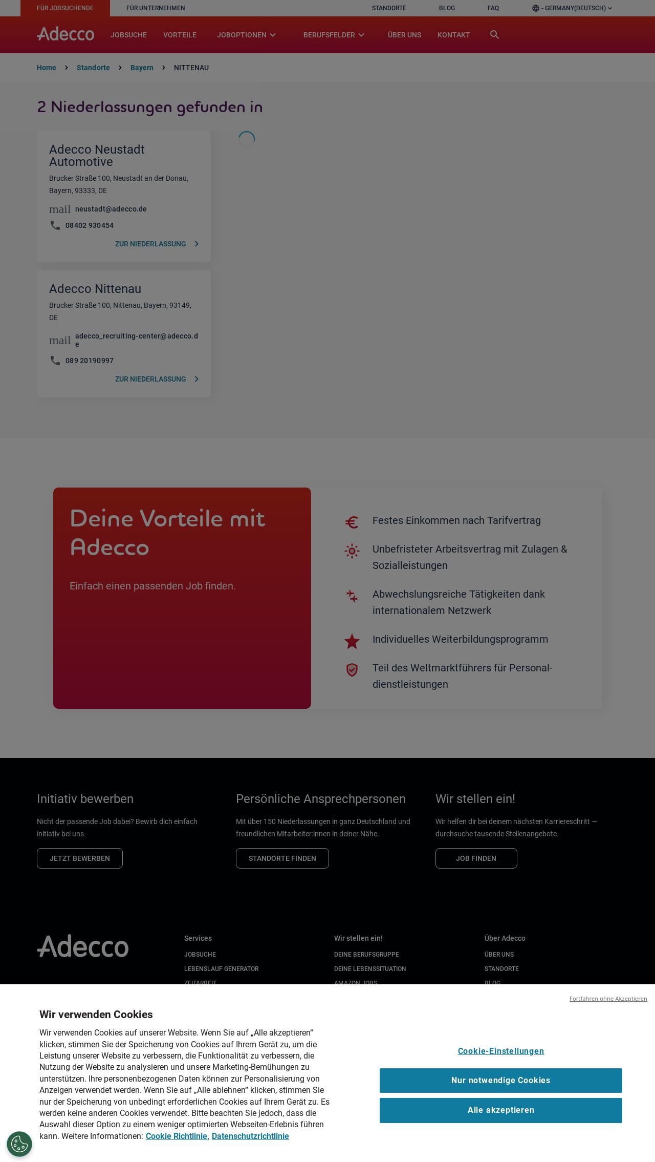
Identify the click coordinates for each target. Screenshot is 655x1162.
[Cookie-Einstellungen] (18, 1144)
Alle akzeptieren (501, 1118)
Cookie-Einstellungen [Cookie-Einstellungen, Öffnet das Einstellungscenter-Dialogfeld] (501, 1059)
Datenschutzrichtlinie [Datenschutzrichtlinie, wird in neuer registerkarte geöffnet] (250, 1144)
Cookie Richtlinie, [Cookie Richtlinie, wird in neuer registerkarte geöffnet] (177, 1144)
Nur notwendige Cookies (501, 1088)
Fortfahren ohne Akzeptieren (608, 1006)
